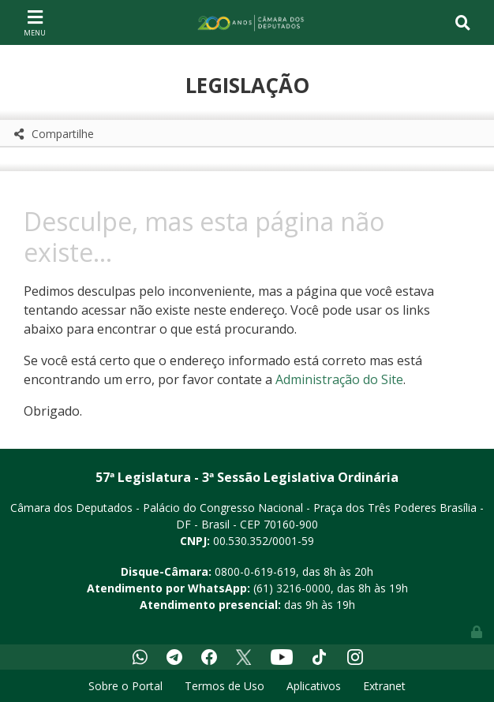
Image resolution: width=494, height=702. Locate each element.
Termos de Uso (224, 685)
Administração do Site (339, 379)
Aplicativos (313, 685)
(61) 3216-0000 (292, 588)
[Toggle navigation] (34, 22)
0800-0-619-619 (255, 571)
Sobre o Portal (125, 685)
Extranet (384, 685)
